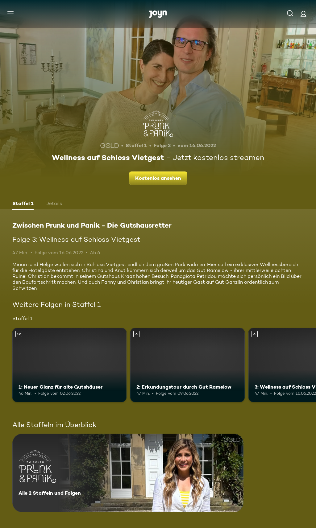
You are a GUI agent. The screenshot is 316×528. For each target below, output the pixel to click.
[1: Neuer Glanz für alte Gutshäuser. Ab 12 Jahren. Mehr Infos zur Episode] (69, 365)
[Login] (303, 13)
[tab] (23, 204)
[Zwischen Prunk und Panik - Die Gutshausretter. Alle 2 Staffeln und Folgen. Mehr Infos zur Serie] (127, 473)
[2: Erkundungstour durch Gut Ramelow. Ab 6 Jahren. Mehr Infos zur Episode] (187, 365)
